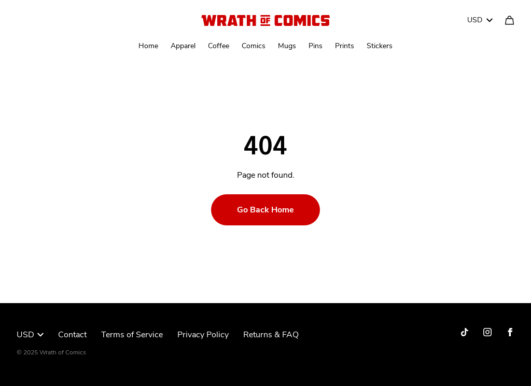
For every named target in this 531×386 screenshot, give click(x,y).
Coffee (218, 46)
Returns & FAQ (271, 334)
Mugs (287, 46)
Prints (344, 46)
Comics (254, 46)
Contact (72, 334)
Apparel (183, 46)
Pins (316, 46)
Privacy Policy (203, 334)
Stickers (380, 46)
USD (480, 20)
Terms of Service (132, 334)
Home (148, 46)
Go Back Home (265, 210)
